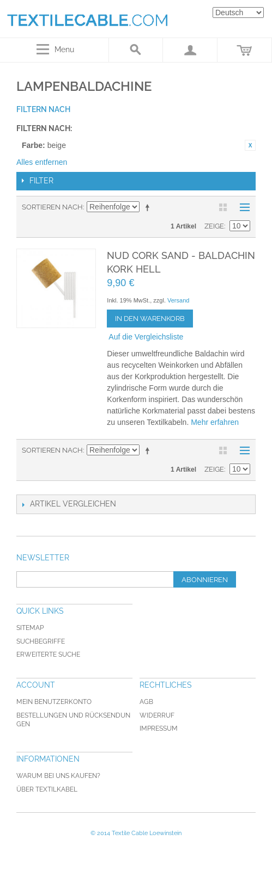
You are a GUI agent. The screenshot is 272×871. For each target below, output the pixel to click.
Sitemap (30, 628)
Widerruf (157, 715)
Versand (178, 300)
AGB (146, 702)
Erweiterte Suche (48, 654)
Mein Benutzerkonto (54, 702)
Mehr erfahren (215, 422)
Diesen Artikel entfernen (250, 145)
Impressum (159, 728)
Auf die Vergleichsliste (145, 336)
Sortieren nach (52, 207)
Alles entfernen (41, 162)
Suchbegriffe (40, 641)
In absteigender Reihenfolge (149, 207)
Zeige (214, 226)
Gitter (223, 207)
